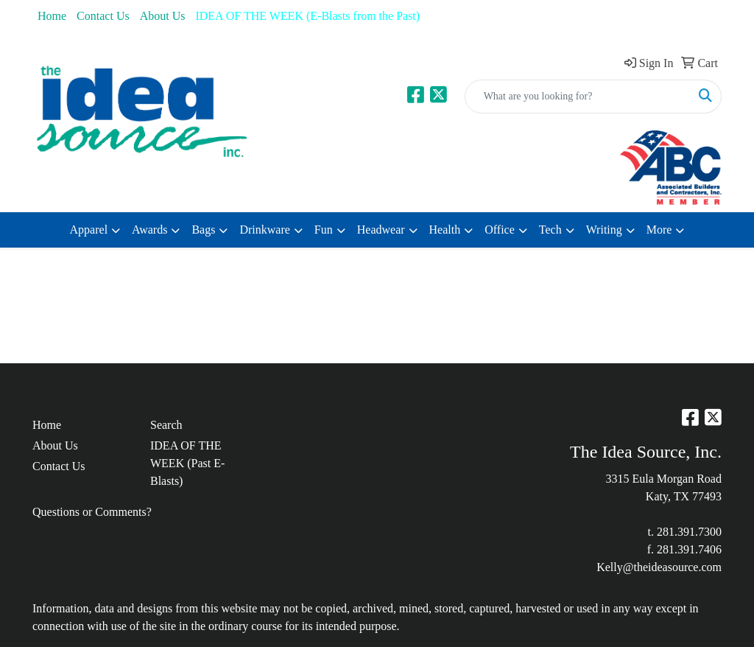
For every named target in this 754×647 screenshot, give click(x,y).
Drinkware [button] (264, 229)
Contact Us (103, 16)
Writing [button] (604, 229)
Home (52, 16)
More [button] (659, 229)
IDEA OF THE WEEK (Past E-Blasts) (187, 463)
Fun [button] (323, 229)
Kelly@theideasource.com (659, 567)
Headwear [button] (381, 229)
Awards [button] (149, 229)
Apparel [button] (89, 229)
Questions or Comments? (92, 512)
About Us (163, 16)
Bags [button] (203, 229)
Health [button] (445, 229)
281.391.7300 (689, 531)
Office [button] (500, 229)
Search (166, 425)
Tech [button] (550, 229)
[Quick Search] (578, 96)
